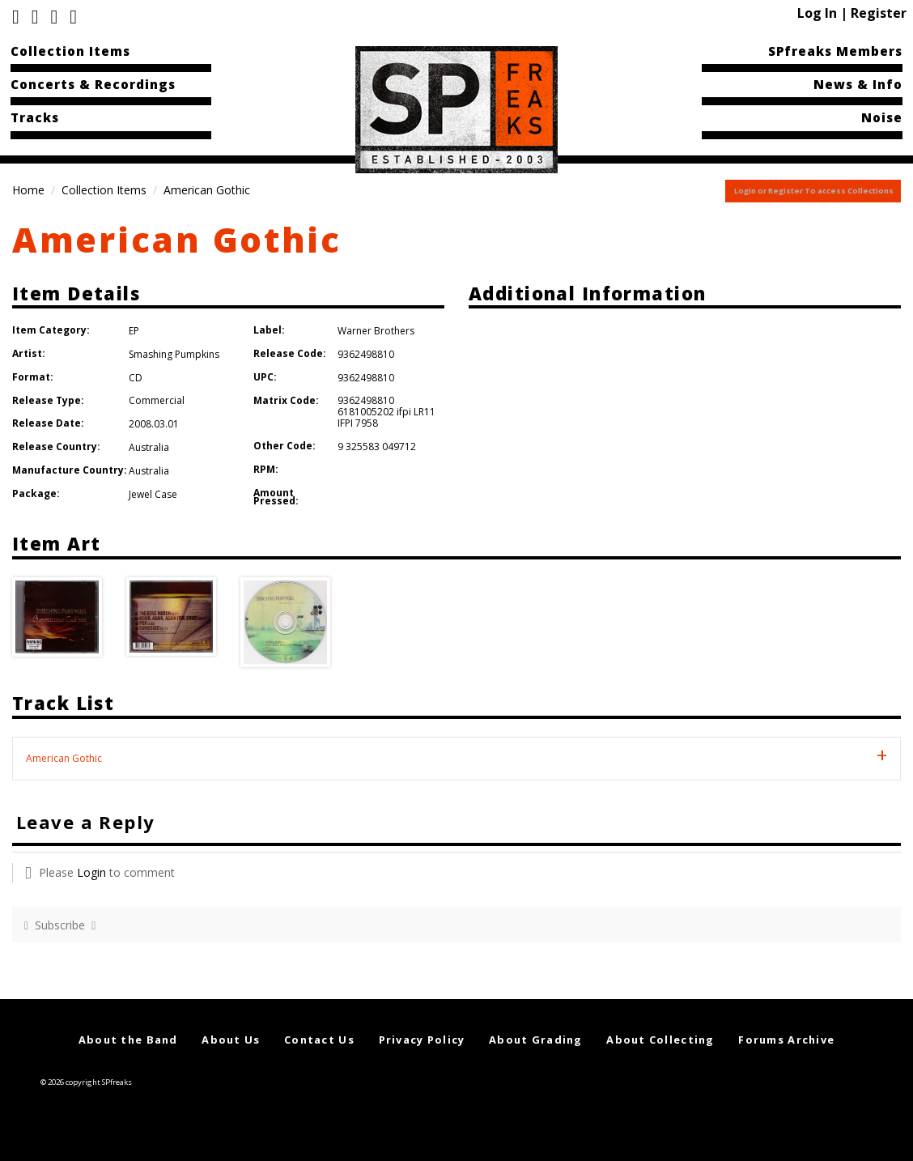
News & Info (857, 84)
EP (134, 331)
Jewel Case (153, 494)
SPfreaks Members (835, 51)
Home (28, 190)
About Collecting (660, 1039)
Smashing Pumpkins (174, 354)
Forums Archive (786, 1039)
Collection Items (70, 51)
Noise (881, 117)
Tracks (35, 117)
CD (135, 378)
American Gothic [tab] (64, 758)
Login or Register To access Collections (814, 190)
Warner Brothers (376, 331)
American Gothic (177, 239)
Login (91, 872)
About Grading (536, 1039)
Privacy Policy (422, 1039)
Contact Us (319, 1039)
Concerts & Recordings (93, 84)
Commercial (157, 400)
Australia (149, 447)
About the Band (128, 1039)
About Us (231, 1039)
